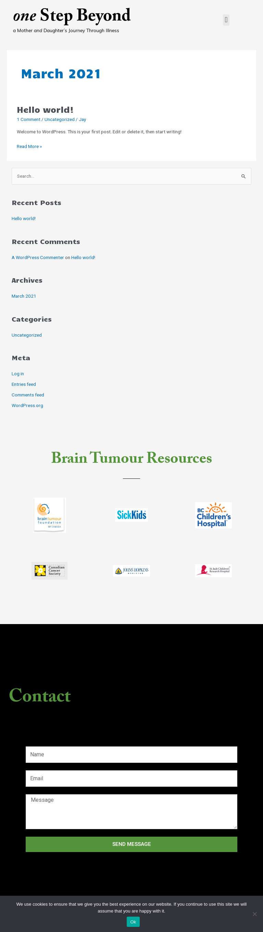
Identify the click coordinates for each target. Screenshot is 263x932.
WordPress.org (27, 405)
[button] (226, 20)
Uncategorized (60, 119)
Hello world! (45, 109)
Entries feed (24, 384)
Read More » (29, 146)
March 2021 (24, 296)
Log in (18, 373)
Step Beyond (72, 17)
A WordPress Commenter (38, 257)
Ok (133, 921)
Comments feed (28, 394)
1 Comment (28, 119)
